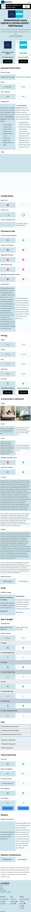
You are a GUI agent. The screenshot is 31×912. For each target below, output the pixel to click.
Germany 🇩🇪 (22, 903)
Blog (1, 886)
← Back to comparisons (16, 36)
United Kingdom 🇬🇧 (24, 899)
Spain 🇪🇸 (22, 908)
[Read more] (19, 612)
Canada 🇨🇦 (2, 901)
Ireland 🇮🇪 (22, 901)
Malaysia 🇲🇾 (13, 903)
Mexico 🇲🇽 (2, 903)
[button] (28, 2)
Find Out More (8, 808)
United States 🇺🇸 (4, 899)
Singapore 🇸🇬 (13, 899)
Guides (1, 888)
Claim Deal (26, 6)
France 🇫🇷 (22, 905)
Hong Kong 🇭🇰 (13, 901)
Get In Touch (3, 890)
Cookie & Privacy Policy (5, 891)
